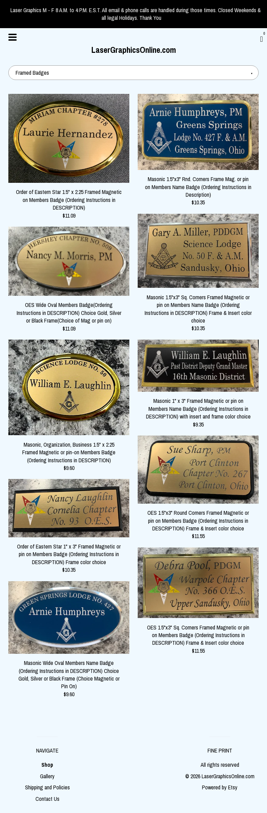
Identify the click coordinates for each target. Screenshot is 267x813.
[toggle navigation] (12, 37)
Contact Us (47, 799)
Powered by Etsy (219, 787)
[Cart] (261, 39)
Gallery (47, 776)
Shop (47, 765)
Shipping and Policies (47, 787)
